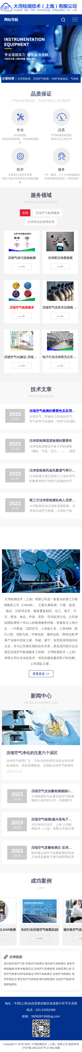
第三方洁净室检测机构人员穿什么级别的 (53, 500)
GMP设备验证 (25, 973)
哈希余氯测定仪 (24, 968)
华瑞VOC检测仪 (34, 963)
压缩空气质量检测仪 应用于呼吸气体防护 (53, 847)
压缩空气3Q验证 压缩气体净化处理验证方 (22, 357)
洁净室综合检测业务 (41, 221)
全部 (25, 213)
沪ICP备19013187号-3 (35, 1047)
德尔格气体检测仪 (55, 963)
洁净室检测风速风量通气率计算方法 (53, 470)
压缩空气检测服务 (47, 213)
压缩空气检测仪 (62, 973)
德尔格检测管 (47, 979)
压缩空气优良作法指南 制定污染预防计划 (60, 307)
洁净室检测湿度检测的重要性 (50, 440)
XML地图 (54, 1047)
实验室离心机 (64, 968)
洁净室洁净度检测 (60, 258)
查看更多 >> (41, 673)
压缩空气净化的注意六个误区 (32, 753)
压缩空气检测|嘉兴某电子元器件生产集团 (53, 819)
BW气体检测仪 (43, 973)
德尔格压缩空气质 (14, 963)
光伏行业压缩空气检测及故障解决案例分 (42, 929)
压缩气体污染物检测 (22, 258)
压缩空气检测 (64, 979)
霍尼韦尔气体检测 (27, 979)
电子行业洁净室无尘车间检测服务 (60, 357)
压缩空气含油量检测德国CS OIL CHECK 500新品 (53, 791)
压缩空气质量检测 (44, 968)
